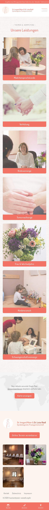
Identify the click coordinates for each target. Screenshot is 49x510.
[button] (45, 10)
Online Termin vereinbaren (24, 435)
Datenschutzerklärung (15, 389)
